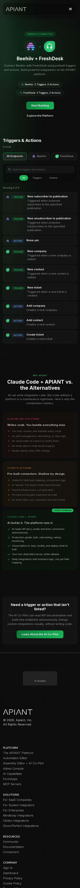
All (23, 177)
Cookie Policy (12, 883)
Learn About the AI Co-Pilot (40, 634)
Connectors (11, 852)
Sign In (7, 868)
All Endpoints (15, 156)
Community (10, 841)
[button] (70, 9)
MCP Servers (12, 784)
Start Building (40, 105)
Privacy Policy (12, 878)
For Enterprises (13, 810)
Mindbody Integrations (18, 815)
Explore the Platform (40, 115)
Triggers (37, 177)
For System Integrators (18, 805)
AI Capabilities (12, 774)
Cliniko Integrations (16, 820)
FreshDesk (64, 156)
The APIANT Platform (18, 753)
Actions (53, 177)
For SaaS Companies (17, 800)
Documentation (13, 847)
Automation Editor (15, 758)
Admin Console (13, 768)
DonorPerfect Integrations (21, 826)
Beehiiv (39, 156)
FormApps (10, 779)
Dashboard (10, 873)
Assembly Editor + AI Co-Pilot (23, 763)
